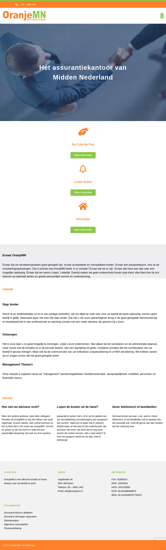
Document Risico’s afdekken (18, 512)
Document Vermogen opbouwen (20, 516)
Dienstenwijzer (11, 520)
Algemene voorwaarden (16, 524)
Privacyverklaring (12, 527)
